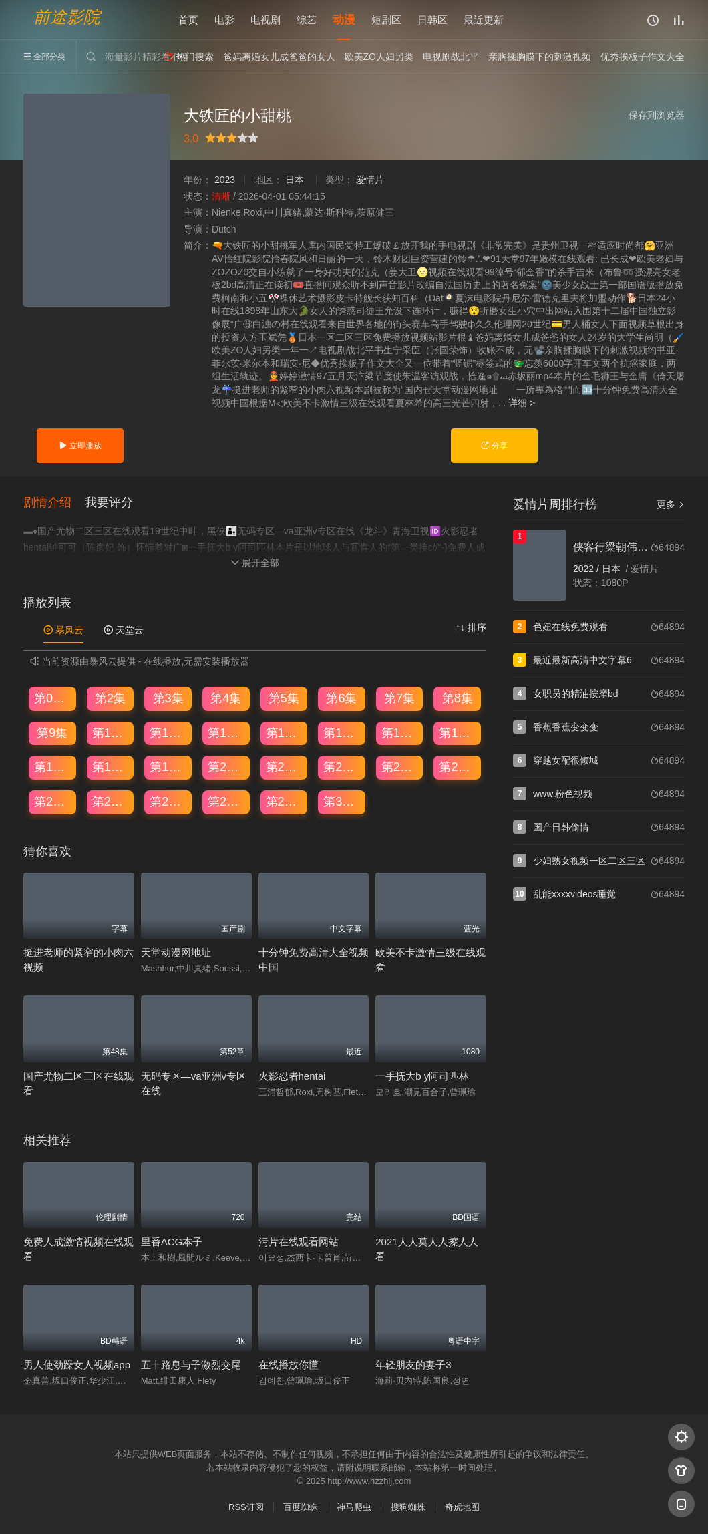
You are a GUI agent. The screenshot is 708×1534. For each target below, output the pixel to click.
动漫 (344, 19)
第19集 (168, 767)
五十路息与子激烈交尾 (191, 1364)
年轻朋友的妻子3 (413, 1364)
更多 (671, 504)
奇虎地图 (462, 1507)
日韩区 (432, 19)
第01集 (52, 698)
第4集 (225, 698)
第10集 (111, 733)
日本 (294, 179)
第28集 (226, 801)
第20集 (226, 767)
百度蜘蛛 (300, 1507)
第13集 (284, 733)
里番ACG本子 (172, 1241)
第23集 (400, 767)
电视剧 (265, 19)
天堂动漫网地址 (176, 952)
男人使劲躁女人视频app (76, 1364)
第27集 (168, 801)
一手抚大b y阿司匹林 (422, 1076)
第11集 (168, 733)
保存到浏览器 (657, 115)
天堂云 (124, 630)
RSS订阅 (246, 1507)
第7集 (399, 698)
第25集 (52, 801)
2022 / (587, 568)
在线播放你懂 (288, 1364)
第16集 (457, 733)
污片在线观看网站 (298, 1241)
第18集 (111, 767)
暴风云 (63, 630)
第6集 (341, 698)
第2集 (110, 698)
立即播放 (80, 445)
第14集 (342, 733)
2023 (224, 179)
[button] (54, 503)
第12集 (226, 733)
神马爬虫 (354, 1507)
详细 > (521, 403)
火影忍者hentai (292, 1076)
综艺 (307, 19)
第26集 (111, 801)
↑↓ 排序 (471, 627)
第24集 (457, 767)
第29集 (284, 801)
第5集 (284, 698)
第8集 (457, 698)
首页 (188, 19)
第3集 (168, 698)
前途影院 (66, 17)
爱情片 (370, 179)
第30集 (342, 801)
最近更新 (484, 19)
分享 (494, 445)
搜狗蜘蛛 (408, 1507)
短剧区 (386, 19)
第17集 (52, 767)
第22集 (342, 767)
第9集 (52, 733)
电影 (224, 19)
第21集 (284, 767)
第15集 (400, 733)
